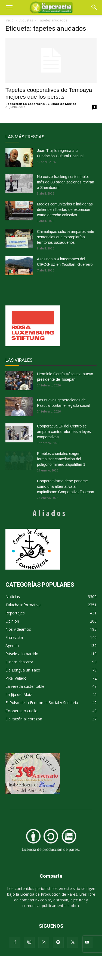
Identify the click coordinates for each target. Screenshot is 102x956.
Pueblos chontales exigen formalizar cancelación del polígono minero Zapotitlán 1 (61, 459)
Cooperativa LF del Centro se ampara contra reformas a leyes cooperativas (64, 431)
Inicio (9, 20)
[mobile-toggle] (9, 7)
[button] (94, 7)
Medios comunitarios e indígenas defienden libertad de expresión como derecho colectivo (65, 209)
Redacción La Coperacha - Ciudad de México (40, 104)
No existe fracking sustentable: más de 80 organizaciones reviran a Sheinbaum (65, 182)
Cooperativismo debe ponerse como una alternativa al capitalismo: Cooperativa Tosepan (65, 486)
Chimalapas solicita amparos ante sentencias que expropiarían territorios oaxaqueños (65, 237)
